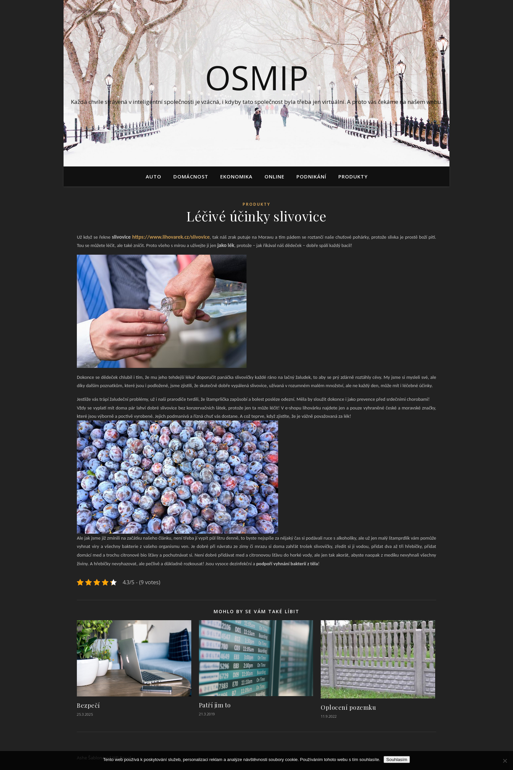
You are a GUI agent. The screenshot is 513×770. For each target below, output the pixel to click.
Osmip (256, 77)
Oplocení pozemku (348, 707)
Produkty (353, 176)
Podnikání (311, 176)
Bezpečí (88, 705)
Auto (153, 176)
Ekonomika (236, 176)
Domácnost (190, 176)
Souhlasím (396, 759)
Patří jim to (215, 705)
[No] (504, 760)
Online (274, 176)
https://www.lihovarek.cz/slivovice (170, 237)
